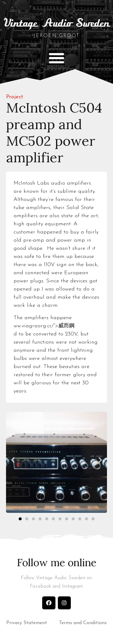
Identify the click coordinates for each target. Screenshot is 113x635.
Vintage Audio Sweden (56, 23)
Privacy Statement (26, 623)
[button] (56, 57)
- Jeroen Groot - (56, 35)
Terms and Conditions (83, 623)
